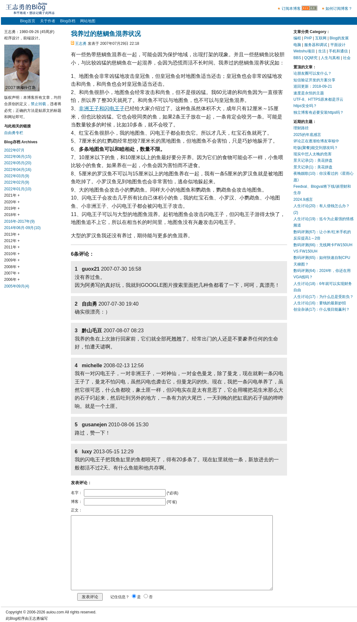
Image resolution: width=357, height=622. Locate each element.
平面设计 (338, 45)
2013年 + (12, 234)
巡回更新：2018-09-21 (312, 86)
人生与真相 (330, 58)
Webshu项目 (304, 51)
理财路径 (301, 128)
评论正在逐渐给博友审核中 (316, 141)
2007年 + (12, 273)
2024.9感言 (303, 199)
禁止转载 (38, 104)
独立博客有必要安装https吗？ (318, 112)
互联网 (320, 38)
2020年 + (12, 202)
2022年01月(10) (17, 189)
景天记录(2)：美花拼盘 (313, 160)
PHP (308, 38)
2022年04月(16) (17, 169)
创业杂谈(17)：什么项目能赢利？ (321, 309)
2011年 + (12, 247)
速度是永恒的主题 (308, 93)
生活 (322, 51)
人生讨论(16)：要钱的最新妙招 (319, 303)
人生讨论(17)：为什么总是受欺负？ (323, 296)
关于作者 (47, 21)
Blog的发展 (339, 38)
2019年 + (12, 208)
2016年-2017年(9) (19, 221)
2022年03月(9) (16, 176)
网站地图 (87, 21)
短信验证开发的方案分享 (314, 80)
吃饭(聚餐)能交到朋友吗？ (315, 147)
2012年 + (12, 241)
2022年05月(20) (17, 163)
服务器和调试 (315, 45)
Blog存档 (67, 21)
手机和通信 (338, 51)
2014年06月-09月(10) (22, 228)
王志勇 (80, 43)
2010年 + (12, 254)
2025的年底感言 (307, 134)
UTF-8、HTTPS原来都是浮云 (318, 99)
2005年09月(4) (16, 286)
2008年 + (12, 267)
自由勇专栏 (13, 133)
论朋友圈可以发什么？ (312, 73)
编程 (297, 38)
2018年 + (12, 215)
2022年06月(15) (17, 156)
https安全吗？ (305, 106)
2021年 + (12, 195)
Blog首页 (27, 21)
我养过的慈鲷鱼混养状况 (106, 33)
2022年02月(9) (16, 182)
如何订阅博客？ (339, 8)
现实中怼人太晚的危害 (312, 154)
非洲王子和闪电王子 (102, 108)
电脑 (297, 45)
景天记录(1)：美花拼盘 (313, 167)
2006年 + (12, 279)
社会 (347, 58)
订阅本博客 (291, 8)
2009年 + (12, 260)
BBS (297, 58)
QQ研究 (311, 58)
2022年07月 (14, 150)
